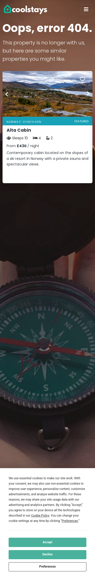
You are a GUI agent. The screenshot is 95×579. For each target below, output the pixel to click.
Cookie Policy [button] (40, 515)
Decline (47, 554)
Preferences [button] (70, 521)
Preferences (47, 566)
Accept (47, 542)
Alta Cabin (19, 130)
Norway (14, 122)
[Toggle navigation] (86, 9)
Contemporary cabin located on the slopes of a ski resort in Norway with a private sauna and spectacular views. (47, 158)
